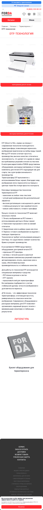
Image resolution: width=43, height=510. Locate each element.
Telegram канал (21, 6)
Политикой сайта (27, 502)
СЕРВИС (21, 447)
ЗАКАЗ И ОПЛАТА (21, 449)
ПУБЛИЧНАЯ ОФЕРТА (21, 457)
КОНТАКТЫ (21, 460)
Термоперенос (25, 26)
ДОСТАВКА (21, 452)
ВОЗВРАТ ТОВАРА (21, 455)
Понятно (21, 507)
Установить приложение (21, 2)
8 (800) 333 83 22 (34, 9)
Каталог (13, 26)
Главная (5, 26)
